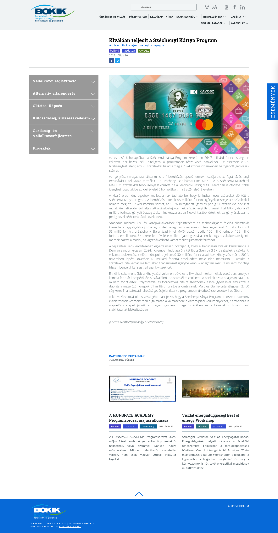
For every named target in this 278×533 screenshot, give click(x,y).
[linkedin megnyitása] (242, 7)
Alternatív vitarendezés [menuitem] (64, 93)
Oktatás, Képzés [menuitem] (64, 105)
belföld (114, 50)
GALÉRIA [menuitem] (236, 16)
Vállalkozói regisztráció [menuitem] (64, 80)
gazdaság (129, 50)
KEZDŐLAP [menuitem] (156, 16)
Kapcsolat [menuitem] (239, 23)
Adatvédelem (238, 506)
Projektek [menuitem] (64, 148)
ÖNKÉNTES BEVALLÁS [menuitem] (112, 16)
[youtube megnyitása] (227, 7)
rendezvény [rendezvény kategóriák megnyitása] (148, 426)
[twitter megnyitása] (117, 60)
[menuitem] (245, 16)
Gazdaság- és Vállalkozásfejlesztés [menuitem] (64, 133)
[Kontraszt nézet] (206, 7)
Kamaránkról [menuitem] (187, 16)
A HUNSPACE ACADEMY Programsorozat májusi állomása (138, 418)
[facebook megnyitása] (234, 7)
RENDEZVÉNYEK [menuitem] (214, 16)
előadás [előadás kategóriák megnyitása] (202, 426)
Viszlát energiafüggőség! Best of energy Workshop (210, 418)
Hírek (116, 45)
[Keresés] (135, 7)
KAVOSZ (144, 50)
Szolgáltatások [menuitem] (213, 23)
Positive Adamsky (70, 526)
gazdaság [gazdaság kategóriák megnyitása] (130, 426)
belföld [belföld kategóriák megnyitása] (115, 426)
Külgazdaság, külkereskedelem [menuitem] (64, 118)
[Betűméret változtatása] (215, 7)
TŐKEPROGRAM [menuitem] (138, 16)
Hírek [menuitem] (169, 16)
